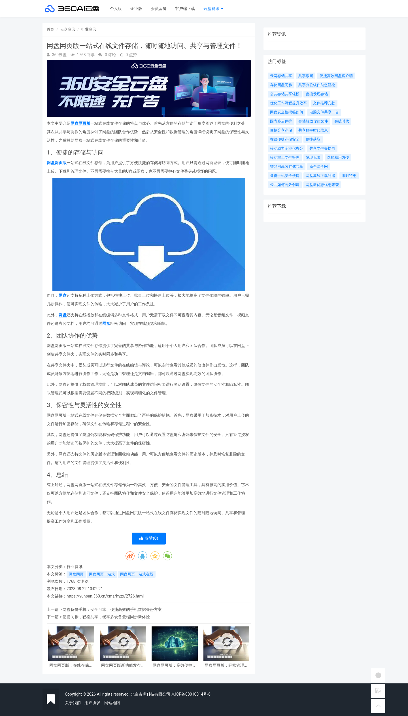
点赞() (148, 538)
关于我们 (73, 702)
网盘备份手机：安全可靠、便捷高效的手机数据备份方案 (112, 609)
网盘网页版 (80, 123)
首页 (50, 29)
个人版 (116, 8)
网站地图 (112, 702)
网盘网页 (76, 574)
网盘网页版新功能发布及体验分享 (123, 665)
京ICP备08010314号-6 (190, 694)
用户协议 (92, 702)
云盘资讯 (213, 8)
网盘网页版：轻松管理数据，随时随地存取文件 (226, 665)
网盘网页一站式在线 (136, 574)
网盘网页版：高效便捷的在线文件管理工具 (174, 665)
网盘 (63, 295)
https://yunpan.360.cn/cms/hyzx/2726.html (105, 596)
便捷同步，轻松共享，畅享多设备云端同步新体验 (106, 617)
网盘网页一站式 (102, 574)
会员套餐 (159, 8)
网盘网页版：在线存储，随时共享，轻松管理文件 (71, 665)
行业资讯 (88, 29)
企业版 (136, 8)
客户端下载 (185, 8)
